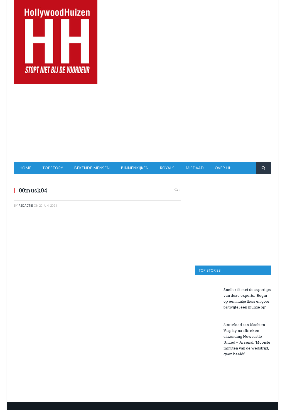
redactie (26, 205)
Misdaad (195, 167)
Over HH (223, 167)
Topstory (52, 167)
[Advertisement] (177, 123)
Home (25, 167)
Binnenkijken (135, 167)
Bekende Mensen (92, 167)
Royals (167, 167)
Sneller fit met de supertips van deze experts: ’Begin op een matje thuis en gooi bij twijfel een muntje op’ (247, 298)
